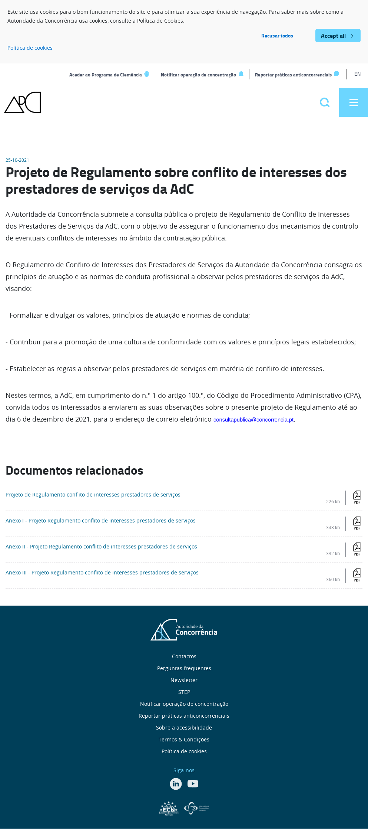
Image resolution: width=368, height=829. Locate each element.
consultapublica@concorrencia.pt (253, 420)
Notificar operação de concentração (198, 74)
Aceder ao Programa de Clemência (105, 74)
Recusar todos (277, 35)
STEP (184, 691)
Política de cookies (30, 47)
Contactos (184, 656)
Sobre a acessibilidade (184, 727)
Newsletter (184, 680)
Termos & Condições (184, 739)
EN (357, 74)
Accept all (333, 35)
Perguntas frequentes (184, 668)
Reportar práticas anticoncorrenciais (293, 74)
